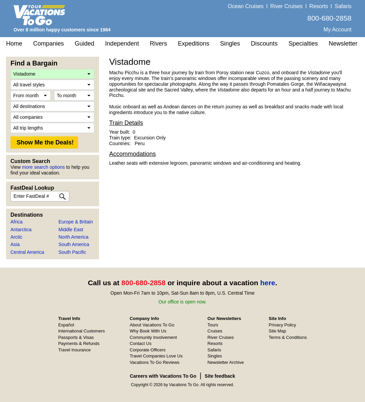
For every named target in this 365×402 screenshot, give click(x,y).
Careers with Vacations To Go (163, 376)
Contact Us (140, 343)
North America (73, 237)
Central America (27, 252)
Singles (230, 43)
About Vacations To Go (152, 324)
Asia (15, 244)
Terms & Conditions (288, 337)
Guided (84, 43)
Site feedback (220, 376)
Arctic (16, 237)
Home (14, 43)
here (267, 283)
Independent (122, 43)
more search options (43, 167)
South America (73, 244)
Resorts (318, 6)
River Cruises (286, 6)
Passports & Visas (76, 337)
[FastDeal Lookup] (62, 196)
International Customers (81, 330)
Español (66, 324)
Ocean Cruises (246, 6)
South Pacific (72, 252)
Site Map (277, 330)
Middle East (70, 229)
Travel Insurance (74, 349)
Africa (16, 221)
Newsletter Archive (226, 362)
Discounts (264, 43)
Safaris (343, 6)
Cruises (215, 330)
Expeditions (193, 43)
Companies (48, 43)
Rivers (158, 43)
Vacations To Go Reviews (154, 362)
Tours (213, 324)
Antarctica (20, 229)
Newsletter (342, 43)
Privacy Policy (282, 324)
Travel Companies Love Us (156, 355)
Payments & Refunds (78, 343)
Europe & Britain (75, 221)
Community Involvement (153, 337)
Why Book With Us (148, 330)
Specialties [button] (303, 43)
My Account (337, 29)
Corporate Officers (148, 349)
